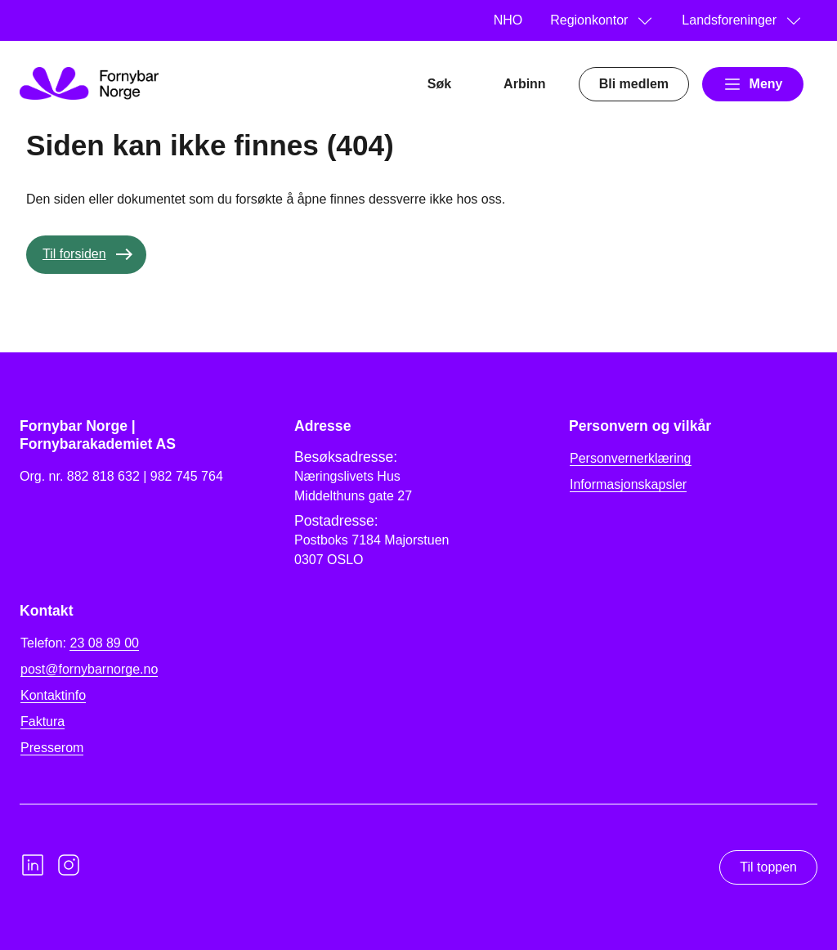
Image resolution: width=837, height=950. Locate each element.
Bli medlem (634, 84)
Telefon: (79, 643)
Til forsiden (74, 254)
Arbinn (525, 84)
